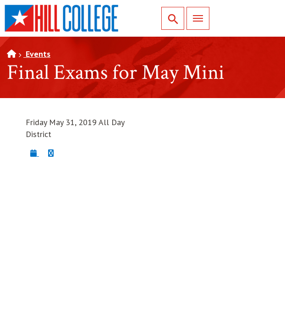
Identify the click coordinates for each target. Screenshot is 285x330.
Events (36, 54)
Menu (194, 18)
